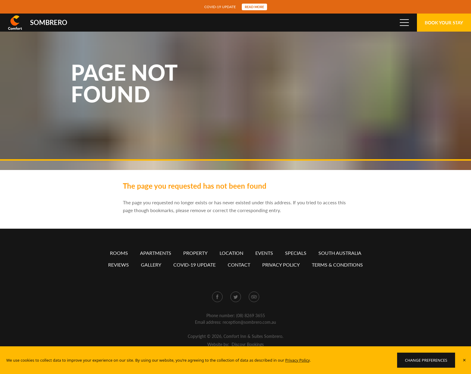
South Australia (339, 262)
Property (195, 262)
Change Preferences (426, 360)
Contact (239, 274)
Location (231, 262)
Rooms (119, 262)
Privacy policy (281, 274)
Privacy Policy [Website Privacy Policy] (297, 360)
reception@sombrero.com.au (249, 331)
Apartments (155, 262)
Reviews (118, 274)
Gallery (151, 274)
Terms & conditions (337, 274)
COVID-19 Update (194, 274)
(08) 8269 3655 (250, 324)
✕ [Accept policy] (464, 360)
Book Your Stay (444, 22)
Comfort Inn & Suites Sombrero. (253, 345)
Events (264, 262)
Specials (295, 262)
